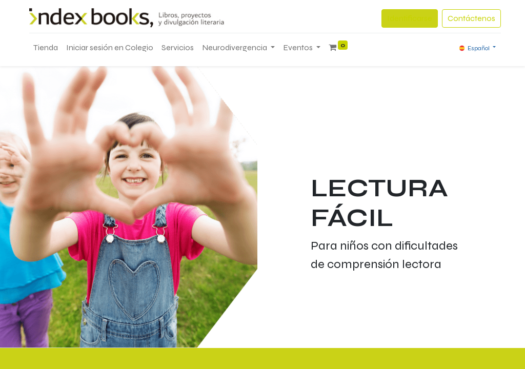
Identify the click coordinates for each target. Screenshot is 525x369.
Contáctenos (471, 18)
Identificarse (409, 18)
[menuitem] (45, 47)
